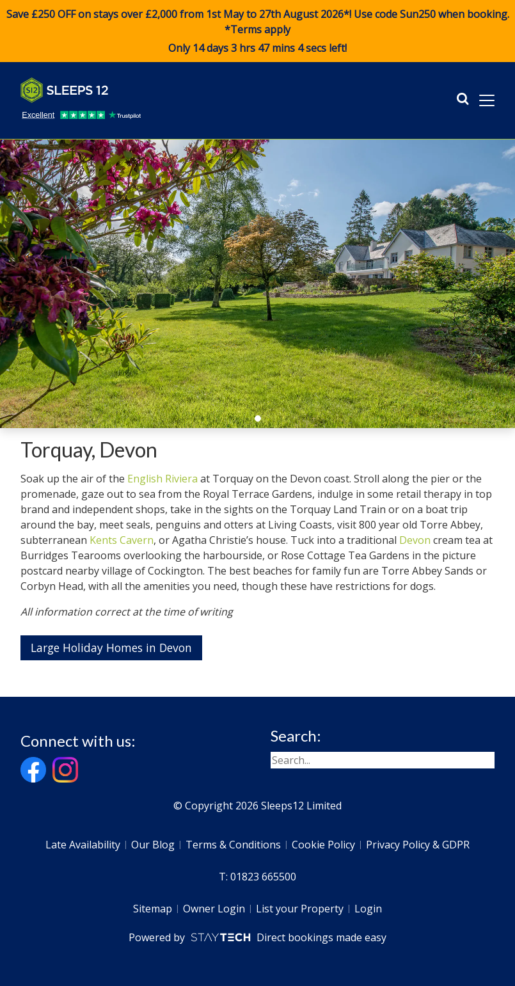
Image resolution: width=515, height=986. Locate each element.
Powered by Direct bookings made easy (257, 937)
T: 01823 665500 (257, 877)
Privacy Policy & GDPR (418, 845)
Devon (415, 540)
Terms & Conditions (233, 845)
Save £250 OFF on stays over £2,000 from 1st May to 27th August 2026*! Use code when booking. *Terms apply (257, 31)
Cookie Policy (323, 845)
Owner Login (214, 909)
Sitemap (152, 909)
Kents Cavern (122, 540)
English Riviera (162, 479)
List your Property (300, 909)
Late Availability (82, 845)
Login (368, 909)
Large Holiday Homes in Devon (111, 647)
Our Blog (153, 845)
